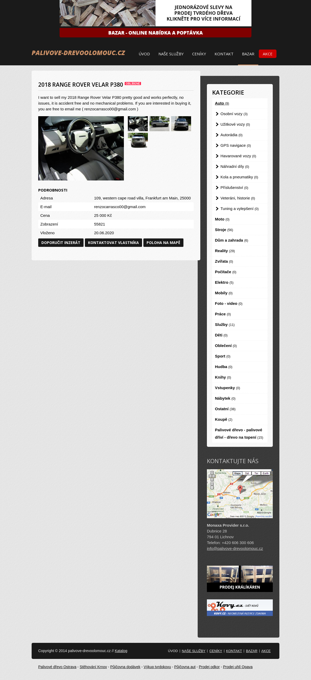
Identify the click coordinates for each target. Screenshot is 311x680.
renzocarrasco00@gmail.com (119, 206)
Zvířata (224, 261)
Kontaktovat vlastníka (113, 242)
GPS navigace (236, 145)
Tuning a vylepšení (240, 208)
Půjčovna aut (185, 667)
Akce (268, 53)
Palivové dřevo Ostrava (57, 667)
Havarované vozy (238, 156)
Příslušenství (234, 187)
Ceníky (199, 53)
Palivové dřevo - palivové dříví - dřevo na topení (239, 433)
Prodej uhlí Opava (237, 667)
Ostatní (225, 409)
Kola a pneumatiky (239, 177)
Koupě (223, 419)
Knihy (223, 377)
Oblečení (226, 345)
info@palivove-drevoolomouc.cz (235, 548)
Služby (225, 324)
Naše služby (171, 53)
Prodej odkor (209, 667)
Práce (223, 314)
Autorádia (232, 135)
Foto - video (228, 303)
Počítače (225, 272)
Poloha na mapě (163, 242)
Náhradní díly (235, 166)
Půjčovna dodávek (125, 667)
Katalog (121, 651)
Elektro (224, 282)
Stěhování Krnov (93, 667)
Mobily (224, 293)
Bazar (248, 53)
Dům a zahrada (231, 240)
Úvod (144, 53)
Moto (222, 219)
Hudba (223, 366)
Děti (221, 335)
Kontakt (224, 53)
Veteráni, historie (238, 198)
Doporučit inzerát (60, 242)
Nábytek (225, 398)
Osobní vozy (234, 113)
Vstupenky (227, 387)
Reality (225, 250)
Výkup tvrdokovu (157, 667)
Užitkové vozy (235, 124)
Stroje (224, 229)
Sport (223, 356)
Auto (222, 103)
